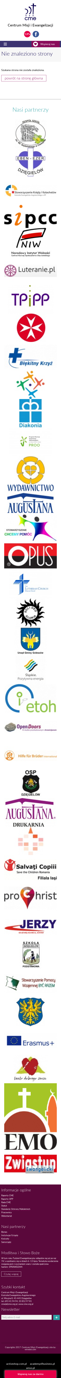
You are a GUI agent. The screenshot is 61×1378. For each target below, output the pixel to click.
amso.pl (30, 1368)
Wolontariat (6, 1215)
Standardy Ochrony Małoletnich (15, 1209)
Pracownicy (6, 1212)
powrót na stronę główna (24, 78)
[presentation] (20, 1325)
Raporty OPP (7, 1198)
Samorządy (6, 1242)
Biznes (4, 1231)
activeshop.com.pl (16, 1364)
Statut (4, 1205)
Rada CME (6, 1202)
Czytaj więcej (11, 1274)
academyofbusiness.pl (42, 1364)
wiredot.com (30, 1349)
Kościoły (5, 1238)
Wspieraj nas (46, 44)
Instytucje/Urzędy (9, 1235)
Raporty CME (7, 1195)
